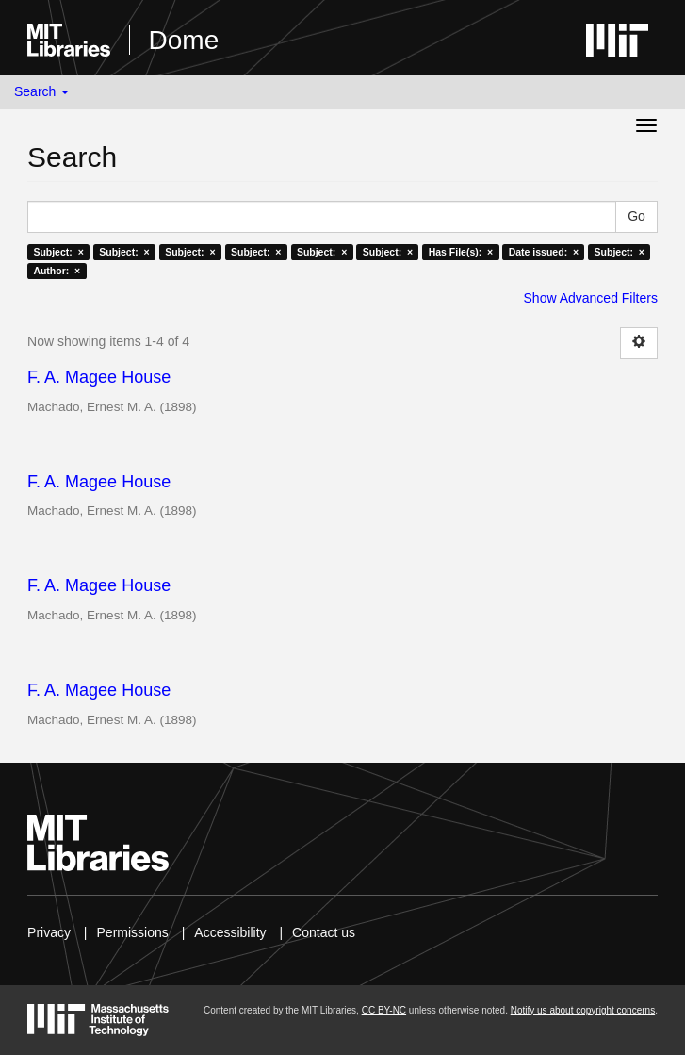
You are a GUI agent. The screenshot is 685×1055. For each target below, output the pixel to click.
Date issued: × (544, 251)
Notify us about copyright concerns (583, 1010)
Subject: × (58, 251)
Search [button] (41, 91)
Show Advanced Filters (591, 297)
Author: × (56, 270)
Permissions (133, 932)
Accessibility (230, 932)
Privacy (49, 932)
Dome (184, 40)
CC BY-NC (384, 1010)
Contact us (323, 932)
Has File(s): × (461, 251)
